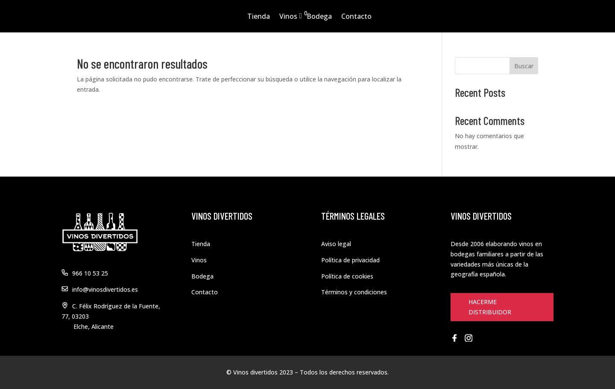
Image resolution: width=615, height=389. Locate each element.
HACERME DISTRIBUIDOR (490, 307)
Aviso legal (336, 244)
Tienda (258, 16)
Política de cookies (347, 276)
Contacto (356, 16)
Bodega (319, 16)
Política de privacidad (350, 260)
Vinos (288, 16)
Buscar (523, 66)
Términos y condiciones (354, 292)
